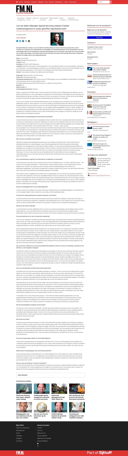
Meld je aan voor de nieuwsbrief (98, 26)
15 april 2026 (72, 392)
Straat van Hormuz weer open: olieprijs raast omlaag (23, 397)
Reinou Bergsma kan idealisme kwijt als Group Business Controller (102, 98)
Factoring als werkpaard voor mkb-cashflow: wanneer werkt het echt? (76, 416)
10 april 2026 (37, 411)
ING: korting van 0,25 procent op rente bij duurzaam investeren (76, 397)
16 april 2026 (37, 392)
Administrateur (91, 52)
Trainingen (27, 2)
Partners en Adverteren (22, 428)
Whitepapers (59, 2)
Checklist (51, 2)
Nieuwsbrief (72, 2)
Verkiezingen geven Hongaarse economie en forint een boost (41, 397)
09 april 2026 (55, 411)
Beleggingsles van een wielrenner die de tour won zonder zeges (24, 416)
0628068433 (93, 173)
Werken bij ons (41, 433)
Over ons (39, 430)
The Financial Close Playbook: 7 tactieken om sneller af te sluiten (102, 137)
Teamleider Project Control (95, 47)
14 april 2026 (20, 411)
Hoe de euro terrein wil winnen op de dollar (41, 416)
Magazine (41, 2)
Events (21, 2)
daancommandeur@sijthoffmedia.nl (100, 175)
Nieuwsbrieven (20, 430)
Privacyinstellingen (42, 441)
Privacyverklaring (42, 435)
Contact (66, 2)
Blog (46, 2)
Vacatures (34, 2)
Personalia (91, 92)
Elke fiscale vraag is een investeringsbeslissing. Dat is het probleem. (101, 145)
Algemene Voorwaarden (44, 438)
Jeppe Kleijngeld (21, 38)
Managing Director (92, 57)
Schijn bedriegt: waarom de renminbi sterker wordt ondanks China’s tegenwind (59, 416)
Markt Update (92, 64)
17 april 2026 (20, 392)
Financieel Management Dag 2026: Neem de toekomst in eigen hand (58, 397)
